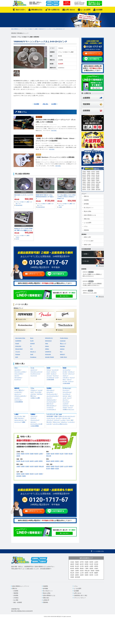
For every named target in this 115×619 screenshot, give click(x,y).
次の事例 (53, 104)
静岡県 (57, 461)
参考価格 (45, 588)
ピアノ (16, 390)
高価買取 (38, 154)
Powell (17, 343)
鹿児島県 (18, 476)
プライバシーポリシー (80, 597)
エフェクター (50, 392)
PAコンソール (56, 422)
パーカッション (67, 388)
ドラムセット (34, 390)
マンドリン (55, 375)
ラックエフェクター (51, 401)
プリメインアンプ (35, 420)
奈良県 (32, 466)
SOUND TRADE (49, 357)
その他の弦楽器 (50, 379)
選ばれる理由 (46, 593)
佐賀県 (23, 474)
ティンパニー (66, 390)
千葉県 (66, 453)
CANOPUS (48, 351)
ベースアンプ (50, 407)
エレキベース (34, 369)
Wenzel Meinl (19, 349)
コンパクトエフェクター (52, 396)
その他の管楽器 (66, 383)
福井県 (32, 461)
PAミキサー (49, 422)
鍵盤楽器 (16, 388)
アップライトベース (35, 373)
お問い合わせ (77, 593)
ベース (32, 368)
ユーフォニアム (66, 369)
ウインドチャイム (67, 392)
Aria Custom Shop (20, 338)
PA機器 (55, 416)
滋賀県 (36, 466)
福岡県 (18, 474)
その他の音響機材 (35, 426)
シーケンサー (71, 422)
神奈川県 (48, 456)
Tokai (46, 343)
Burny (31, 338)
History (47, 346)
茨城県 (48, 453)
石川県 (27, 461)
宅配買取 (15, 593)
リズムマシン (64, 422)
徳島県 (70, 466)
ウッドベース (34, 375)
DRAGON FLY (49, 338)
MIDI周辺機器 (50, 416)
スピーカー (33, 422)
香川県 (48, 468)
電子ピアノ (21, 390)
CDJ (24, 416)
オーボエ (65, 371)
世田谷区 (43, 207)
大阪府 (18, 466)
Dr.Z (61, 351)
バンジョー (49, 375)
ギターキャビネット (51, 405)
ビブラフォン (66, 405)
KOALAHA (48, 354)
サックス (65, 373)
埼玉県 (61, 453)
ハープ (56, 377)
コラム (76, 586)
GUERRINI (18, 340)
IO (31, 346)
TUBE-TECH (63, 357)
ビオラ (48, 373)
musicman (62, 340)
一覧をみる (101, 266)
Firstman (17, 354)
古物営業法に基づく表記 (80, 595)
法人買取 (15, 600)
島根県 (52, 466)
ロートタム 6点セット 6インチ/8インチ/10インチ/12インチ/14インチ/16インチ (66, 196)
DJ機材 (16, 414)
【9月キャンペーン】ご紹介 (90, 292)
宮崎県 (40, 474)
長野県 (40, 461)
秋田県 (36, 453)
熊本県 (32, 474)
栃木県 (52, 453)
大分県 (36, 474)
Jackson (62, 349)
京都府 (27, 466)
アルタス (17, 351)
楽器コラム (38, 116)
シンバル (40, 390)
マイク (68, 420)
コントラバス (55, 369)
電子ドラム (33, 396)
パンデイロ (65, 403)
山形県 (40, 453)
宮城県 (32, 453)
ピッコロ (65, 381)
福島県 (18, 456)
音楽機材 (49, 388)
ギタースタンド (50, 390)
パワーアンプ (34, 416)
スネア (32, 392)
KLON (32, 340)
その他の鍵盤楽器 (18, 401)
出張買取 (60, 60)
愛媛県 (52, 468)
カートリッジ (17, 422)
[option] (30, 57)
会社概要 (76, 590)
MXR (16, 357)
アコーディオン (18, 399)
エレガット (53, 373)
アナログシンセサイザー (20, 396)
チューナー (49, 398)
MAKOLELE (48, 340)
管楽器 (64, 368)
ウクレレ (49, 369)
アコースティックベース (36, 371)
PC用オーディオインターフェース (67, 416)
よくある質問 (77, 588)
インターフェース (51, 418)
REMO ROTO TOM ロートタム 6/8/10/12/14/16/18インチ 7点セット (45, 196)
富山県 (23, 461)
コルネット (65, 375)
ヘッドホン (62, 420)
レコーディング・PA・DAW (54, 414)
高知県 (57, 468)
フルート (69, 379)
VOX (31, 349)
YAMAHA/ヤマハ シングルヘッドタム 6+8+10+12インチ (52, 29)
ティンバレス (66, 401)
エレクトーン (17, 394)
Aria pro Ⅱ (33, 351)
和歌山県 (41, 466)
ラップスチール (50, 377)
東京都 (60, 56)
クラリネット (71, 371)
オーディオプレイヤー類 (36, 424)
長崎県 (27, 474)
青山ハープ (63, 343)
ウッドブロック (66, 394)
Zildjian (47, 349)
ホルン (64, 379)
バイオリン (53, 371)
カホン (69, 396)
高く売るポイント (48, 590)
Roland (17, 237)
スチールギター (18, 377)
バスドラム (33, 394)
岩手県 (17, 239)
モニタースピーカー (19, 420)
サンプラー (58, 418)
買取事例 (45, 602)
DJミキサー (21, 418)
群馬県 (57, 453)
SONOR (32, 343)
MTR (72, 420)
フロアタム (39, 394)
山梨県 (60, 207)
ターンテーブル (18, 416)
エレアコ (16, 375)
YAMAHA (60, 48)
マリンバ (70, 407)
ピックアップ (17, 379)
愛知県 (48, 461)
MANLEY (62, 354)
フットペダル (38, 392)
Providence (33, 357)
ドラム (60, 52)
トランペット (71, 373)
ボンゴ (71, 405)
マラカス (65, 407)
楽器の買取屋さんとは (49, 595)
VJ (25, 420)
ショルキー (17, 398)
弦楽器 (48, 368)
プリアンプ (33, 418)
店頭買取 (15, 595)
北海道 (18, 453)
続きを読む (54, 130)
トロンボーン (66, 377)
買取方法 (14, 588)
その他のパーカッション (68, 409)
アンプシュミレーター (52, 394)
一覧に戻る (45, 104)
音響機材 (33, 414)
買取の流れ (46, 597)
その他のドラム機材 (68, 52)
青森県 (23, 453)
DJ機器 (23, 422)
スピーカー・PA (66, 418)
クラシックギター (18, 373)
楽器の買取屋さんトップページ (20, 586)
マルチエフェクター (51, 399)
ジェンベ (69, 398)
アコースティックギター (55, 143)
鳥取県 (48, 466)
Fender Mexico (64, 338)
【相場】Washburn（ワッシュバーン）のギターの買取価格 (55, 157)
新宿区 (20, 205)
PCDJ (15, 418)
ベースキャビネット (51, 409)
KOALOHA (18, 346)
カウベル (65, 396)
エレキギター (45, 124)
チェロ (48, 371)
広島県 (61, 466)
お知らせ (91, 272)
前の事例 (36, 104)
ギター (38, 124)
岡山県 (57, 466)
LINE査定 (60, 179)
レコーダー (49, 424)
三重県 (61, 461)
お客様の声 (46, 600)
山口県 (66, 466)
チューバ (72, 377)
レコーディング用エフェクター (60, 424)
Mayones (62, 346)
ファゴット (70, 381)
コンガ (64, 398)
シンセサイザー (18, 392)
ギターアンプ (50, 403)
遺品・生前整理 (17, 602)
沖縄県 (24, 476)
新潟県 (18, 461)
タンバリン (65, 399)
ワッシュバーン (53, 124)
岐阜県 (52, 461)
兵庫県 (23, 466)
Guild (31, 354)
